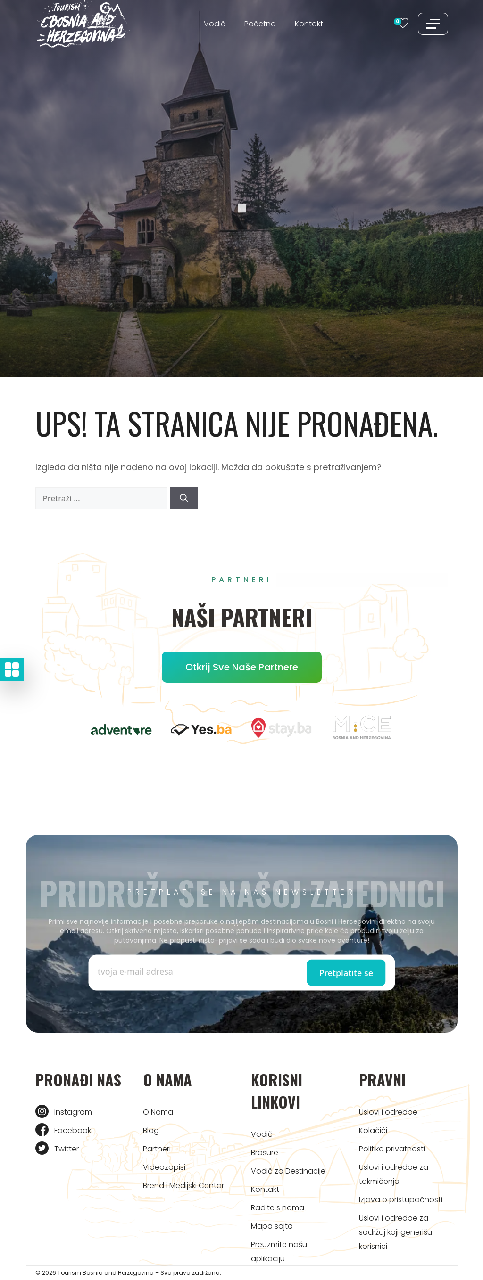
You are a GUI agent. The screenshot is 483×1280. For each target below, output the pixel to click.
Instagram (73, 1112)
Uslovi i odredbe (388, 1112)
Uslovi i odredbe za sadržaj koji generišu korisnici (395, 1232)
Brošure (264, 1152)
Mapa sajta (272, 1226)
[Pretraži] (184, 498)
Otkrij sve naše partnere (241, 667)
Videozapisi (164, 1167)
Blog (151, 1130)
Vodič (214, 23)
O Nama (158, 1112)
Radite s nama (277, 1207)
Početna (260, 23)
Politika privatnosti (392, 1148)
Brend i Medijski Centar (183, 1185)
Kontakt (309, 23)
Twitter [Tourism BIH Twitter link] (66, 1148)
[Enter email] (170, 971)
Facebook (72, 1130)
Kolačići (373, 1130)
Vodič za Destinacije (288, 1171)
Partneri (157, 1148)
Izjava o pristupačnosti (400, 1199)
